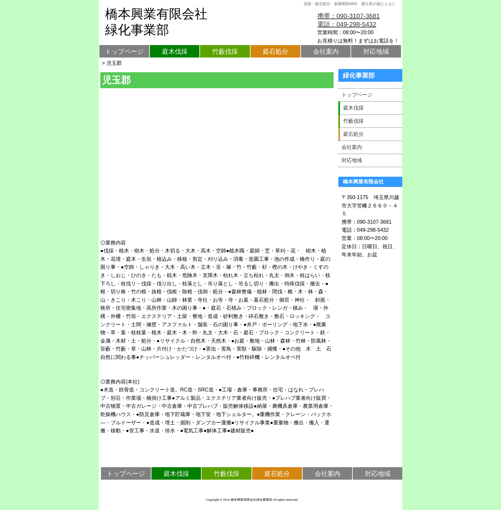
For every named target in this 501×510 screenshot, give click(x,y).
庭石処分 (275, 51)
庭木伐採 (175, 51)
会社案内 (326, 51)
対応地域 (376, 51)
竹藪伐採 (225, 51)
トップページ (124, 51)
